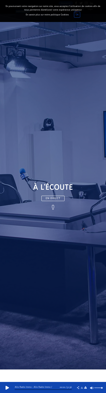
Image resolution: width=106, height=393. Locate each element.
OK (77, 14)
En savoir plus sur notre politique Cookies (47, 14)
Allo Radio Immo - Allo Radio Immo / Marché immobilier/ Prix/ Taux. (33, 388)
